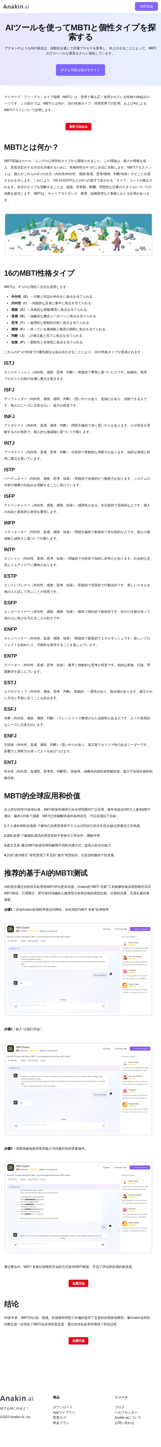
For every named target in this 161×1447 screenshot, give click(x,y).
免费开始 (78, 1283)
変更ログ (59, 1417)
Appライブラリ (64, 1412)
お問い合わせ (124, 1423)
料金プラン (61, 1423)
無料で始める (78, 126)
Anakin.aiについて (128, 1417)
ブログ (120, 1407)
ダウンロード (63, 1407)
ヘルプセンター (126, 1412)
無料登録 (146, 6)
